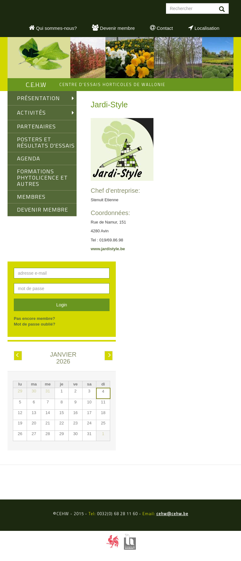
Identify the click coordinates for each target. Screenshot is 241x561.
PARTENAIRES (36, 126)
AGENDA (28, 158)
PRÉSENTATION (38, 98)
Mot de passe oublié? (34, 324)
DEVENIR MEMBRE (42, 209)
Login (61, 304)
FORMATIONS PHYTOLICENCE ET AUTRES (42, 177)
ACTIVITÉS (31, 112)
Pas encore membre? (34, 318)
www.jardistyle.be (108, 248)
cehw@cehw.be (172, 513)
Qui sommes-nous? (53, 27)
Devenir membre (113, 27)
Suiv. (109, 355)
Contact (161, 27)
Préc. (18, 355)
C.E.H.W (36, 84)
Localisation (203, 27)
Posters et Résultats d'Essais (46, 142)
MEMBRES (31, 196)
